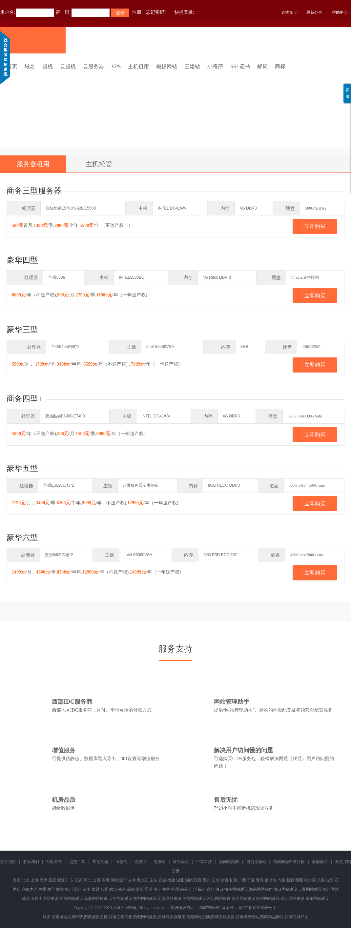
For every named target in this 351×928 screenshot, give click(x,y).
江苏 (79, 880)
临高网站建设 (243, 898)
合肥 (104, 889)
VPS (116, 66)
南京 (122, 889)
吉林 (132, 880)
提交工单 (77, 861)
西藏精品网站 (272, 917)
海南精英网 (229, 861)
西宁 (51, 889)
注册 (136, 12)
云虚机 (68, 66)
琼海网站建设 (96, 898)
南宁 (157, 889)
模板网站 (166, 66)
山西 (96, 880)
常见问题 (100, 861)
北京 (26, 880)
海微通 (160, 861)
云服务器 (93, 66)
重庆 (52, 880)
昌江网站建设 (292, 898)
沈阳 (330, 880)
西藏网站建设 (145, 917)
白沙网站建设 (268, 898)
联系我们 (31, 861)
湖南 (189, 880)
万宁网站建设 (120, 898)
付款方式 (54, 861)
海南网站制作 (261, 889)
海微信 (121, 861)
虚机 (47, 66)
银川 (69, 889)
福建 (171, 880)
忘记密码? (156, 12)
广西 (242, 880)
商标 (280, 66)
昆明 (149, 889)
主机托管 (99, 164)
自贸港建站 (256, 861)
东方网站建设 (145, 898)
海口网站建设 (285, 889)
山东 (153, 880)
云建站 (192, 66)
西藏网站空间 (198, 917)
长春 (321, 880)
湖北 (180, 880)
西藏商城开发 (296, 917)
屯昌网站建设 (194, 898)
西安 (60, 889)
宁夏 (251, 880)
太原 (95, 889)
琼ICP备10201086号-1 (257, 907)
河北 (88, 880)
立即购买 (314, 226)
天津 (43, 880)
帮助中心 (340, 12)
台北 (211, 889)
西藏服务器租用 (171, 917)
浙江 (61, 880)
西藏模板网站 (247, 917)
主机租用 (138, 66)
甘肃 (233, 880)
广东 (70, 880)
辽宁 (123, 880)
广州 (193, 889)
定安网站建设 (169, 898)
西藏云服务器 (223, 917)
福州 (202, 889)
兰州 (42, 889)
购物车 (288, 13)
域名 (30, 66)
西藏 (299, 880)
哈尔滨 (310, 880)
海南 (17, 880)
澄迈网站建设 (219, 898)
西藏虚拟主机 (96, 917)
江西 (198, 880)
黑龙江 (143, 880)
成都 (131, 889)
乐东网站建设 (317, 898)
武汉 (113, 889)
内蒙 (281, 880)
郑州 (78, 889)
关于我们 (8, 861)
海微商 (141, 861)
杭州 (175, 889)
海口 (219, 889)
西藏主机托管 (120, 917)
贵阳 (140, 889)
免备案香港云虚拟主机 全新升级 (175, 96)
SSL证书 (240, 66)
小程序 (215, 66)
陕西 (224, 880)
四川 (105, 880)
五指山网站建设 (44, 898)
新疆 (290, 880)
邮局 (262, 66)
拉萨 (166, 889)
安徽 (162, 880)
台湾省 (271, 880)
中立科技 (204, 861)
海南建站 (320, 861)
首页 (12, 66)
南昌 (184, 889)
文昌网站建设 (71, 898)
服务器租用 (33, 164)
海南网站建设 (236, 889)
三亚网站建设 (310, 889)
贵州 (207, 880)
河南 (114, 880)
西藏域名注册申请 (67, 917)
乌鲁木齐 (29, 889)
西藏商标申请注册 (289, 861)
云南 (215, 880)
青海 (260, 880)
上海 (34, 880)
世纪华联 (181, 861)
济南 (87, 889)
